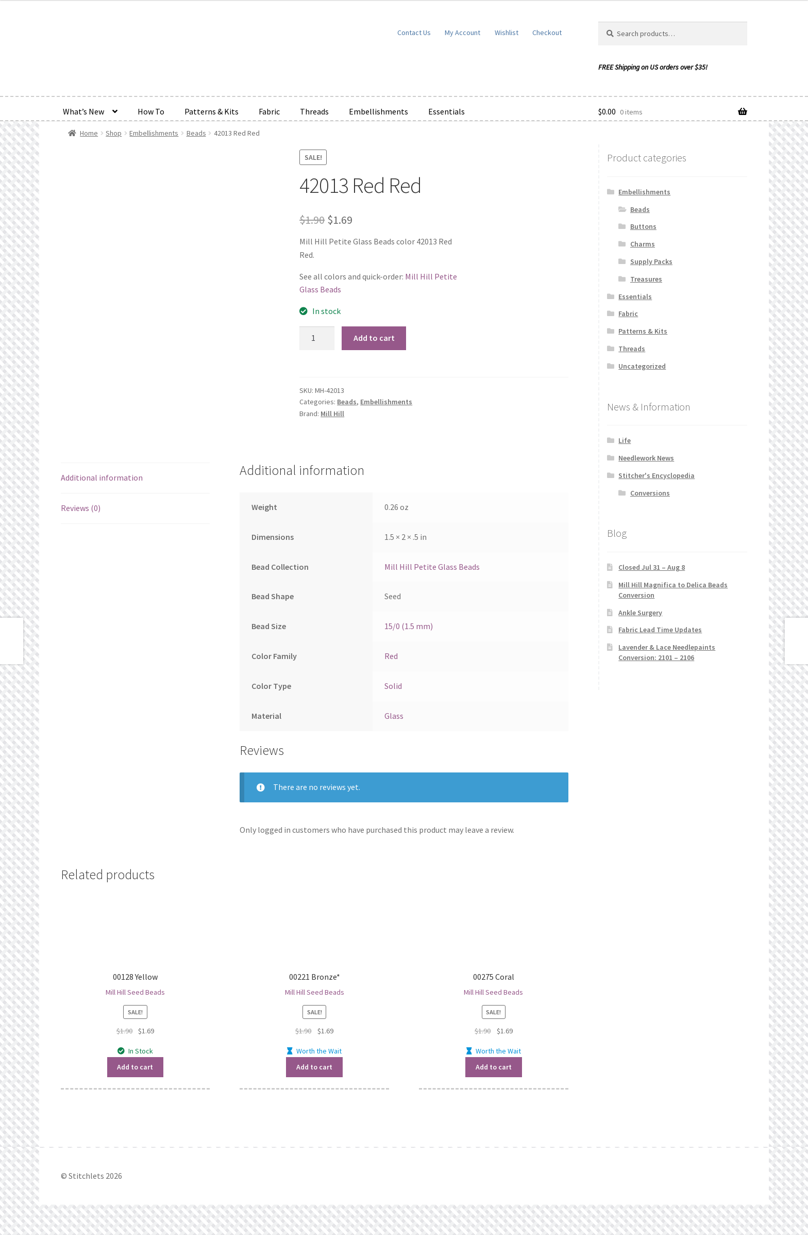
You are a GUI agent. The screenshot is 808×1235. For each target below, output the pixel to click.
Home (89, 133)
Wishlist (506, 32)
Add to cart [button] (135, 1067)
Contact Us (414, 32)
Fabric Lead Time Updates (660, 629)
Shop (114, 133)
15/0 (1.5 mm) (408, 626)
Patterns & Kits (211, 111)
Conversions (650, 493)
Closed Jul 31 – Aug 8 (651, 567)
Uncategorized (642, 366)
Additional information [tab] (102, 477)
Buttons (643, 226)
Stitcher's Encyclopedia (656, 475)
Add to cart (374, 338)
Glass (393, 716)
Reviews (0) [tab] (80, 508)
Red (391, 656)
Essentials (446, 111)
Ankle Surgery (640, 612)
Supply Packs (651, 261)
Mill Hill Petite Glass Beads (432, 567)
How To (151, 111)
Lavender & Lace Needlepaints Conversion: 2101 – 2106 (666, 652)
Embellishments (378, 111)
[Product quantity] (316, 338)
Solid (393, 686)
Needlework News (646, 458)
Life (624, 440)
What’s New (83, 111)
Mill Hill (332, 413)
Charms (642, 244)
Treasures (646, 279)
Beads (196, 133)
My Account (462, 32)
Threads (314, 111)
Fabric (269, 111)
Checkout (547, 32)
